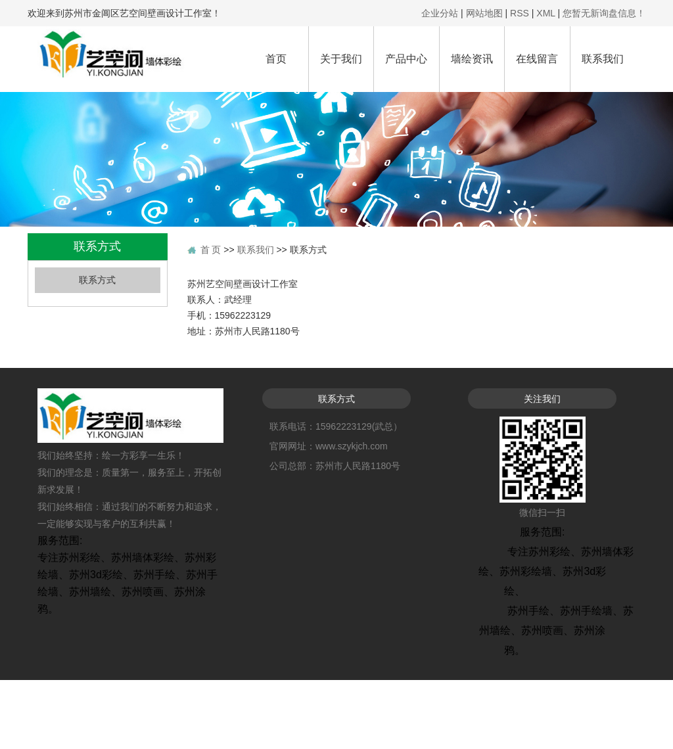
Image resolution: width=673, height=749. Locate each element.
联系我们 (603, 58)
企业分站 (439, 13)
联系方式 (97, 280)
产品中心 (406, 58)
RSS (519, 13)
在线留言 (537, 58)
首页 (276, 58)
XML (545, 13)
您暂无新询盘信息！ (604, 13)
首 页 (210, 249)
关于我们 (341, 58)
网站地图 (484, 13)
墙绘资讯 (472, 58)
